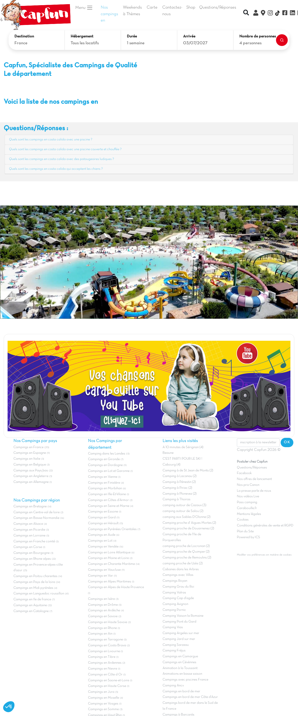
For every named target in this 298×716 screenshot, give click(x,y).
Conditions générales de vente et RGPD (265, 525)
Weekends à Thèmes (132, 11)
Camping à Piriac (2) (177, 487)
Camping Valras (174, 592)
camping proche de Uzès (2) (183, 563)
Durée (132, 36)
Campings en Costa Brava (107, 645)
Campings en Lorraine (29, 535)
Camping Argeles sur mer (181, 633)
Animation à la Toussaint (180, 668)
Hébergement (82, 36)
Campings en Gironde (104, 459)
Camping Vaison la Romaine (183, 615)
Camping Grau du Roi (178, 586)
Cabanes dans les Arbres (181, 569)
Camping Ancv (173, 685)
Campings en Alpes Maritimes (109, 581)
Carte (152, 8)
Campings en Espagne (29, 453)
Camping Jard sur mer (179, 639)
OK (287, 442)
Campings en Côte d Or (105, 674)
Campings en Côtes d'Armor (108, 500)
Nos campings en (109, 14)
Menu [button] (84, 7)
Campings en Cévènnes (179, 662)
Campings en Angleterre (30, 476)
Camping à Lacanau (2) (180, 476)
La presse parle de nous (254, 490)
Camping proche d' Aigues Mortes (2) (189, 522)
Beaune (168, 453)
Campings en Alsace (28, 523)
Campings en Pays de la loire (34, 582)
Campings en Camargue (180, 656)
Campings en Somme (103, 709)
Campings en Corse (27, 547)
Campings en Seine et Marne (108, 506)
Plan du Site (245, 531)
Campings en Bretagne (30, 506)
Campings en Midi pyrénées (33, 588)
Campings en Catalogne (31, 611)
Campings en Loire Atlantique (109, 552)
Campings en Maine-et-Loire (108, 558)
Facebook (244, 473)
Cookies (243, 519)
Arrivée (189, 36)
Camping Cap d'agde (178, 598)
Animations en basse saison (182, 673)
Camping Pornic (174, 610)
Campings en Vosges (103, 703)
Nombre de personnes (257, 36)
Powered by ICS (248, 537)
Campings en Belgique (29, 464)
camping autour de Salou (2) (183, 511)
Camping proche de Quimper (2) (186, 551)
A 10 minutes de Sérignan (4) (183, 447)
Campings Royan (175, 580)
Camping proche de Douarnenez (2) (188, 528)
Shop (190, 8)
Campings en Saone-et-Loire (108, 680)
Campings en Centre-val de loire (36, 512)
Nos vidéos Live (248, 496)
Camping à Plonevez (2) (180, 493)
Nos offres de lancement (254, 479)
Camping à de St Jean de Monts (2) (188, 470)
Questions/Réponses (217, 8)
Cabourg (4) (171, 464)
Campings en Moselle (103, 697)
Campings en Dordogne (105, 465)
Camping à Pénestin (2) (179, 482)
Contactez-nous (172, 11)
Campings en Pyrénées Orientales (112, 529)
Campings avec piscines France (185, 679)
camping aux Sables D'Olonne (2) (186, 517)
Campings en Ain (100, 633)
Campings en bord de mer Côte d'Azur (190, 697)
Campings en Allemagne (31, 482)
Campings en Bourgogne (31, 553)
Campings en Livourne (104, 651)
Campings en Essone (103, 511)
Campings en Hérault (103, 523)
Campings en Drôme (103, 604)
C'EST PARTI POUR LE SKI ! (182, 458)
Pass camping (247, 502)
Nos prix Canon (248, 485)
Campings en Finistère (104, 482)
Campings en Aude (101, 534)
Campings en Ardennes (104, 662)
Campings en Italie (26, 458)
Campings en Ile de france (32, 599)
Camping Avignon (175, 604)
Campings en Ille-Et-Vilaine (107, 494)
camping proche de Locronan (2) (186, 546)
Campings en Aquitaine (30, 605)
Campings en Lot (100, 540)
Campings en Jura (101, 691)
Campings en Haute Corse (107, 686)
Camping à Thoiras (176, 499)
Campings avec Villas (178, 575)
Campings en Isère (101, 599)
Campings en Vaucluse (104, 569)
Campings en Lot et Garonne (109, 471)
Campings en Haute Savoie (107, 622)
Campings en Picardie (29, 529)
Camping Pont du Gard (179, 621)
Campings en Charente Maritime (111, 564)
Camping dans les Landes (106, 453)
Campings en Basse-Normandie (36, 518)
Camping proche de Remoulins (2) (187, 557)
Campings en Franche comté (34, 541)
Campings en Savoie (103, 616)
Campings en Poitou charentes (35, 576)
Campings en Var (100, 575)
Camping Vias (173, 627)
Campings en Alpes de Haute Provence (116, 587)
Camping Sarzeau (176, 645)
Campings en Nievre (102, 668)
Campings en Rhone (102, 628)
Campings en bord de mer (181, 691)
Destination (24, 36)
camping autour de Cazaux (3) (184, 505)
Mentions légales (249, 514)
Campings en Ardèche (104, 610)
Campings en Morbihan (105, 488)
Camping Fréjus (174, 650)
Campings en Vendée (103, 546)
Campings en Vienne (102, 476)
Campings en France (28, 447)
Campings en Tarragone (105, 639)
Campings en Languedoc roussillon (38, 593)
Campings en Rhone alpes (32, 558)
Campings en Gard (102, 517)
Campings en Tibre (101, 657)
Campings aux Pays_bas (30, 470)
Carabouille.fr (247, 508)
